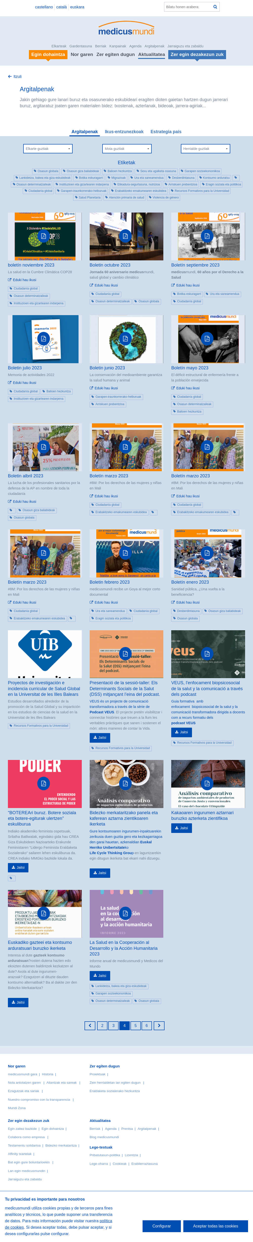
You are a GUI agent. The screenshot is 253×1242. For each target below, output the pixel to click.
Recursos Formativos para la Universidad (202, 191)
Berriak (100, 46)
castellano (44, 7)
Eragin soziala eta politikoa (223, 184)
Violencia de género (166, 197)
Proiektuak (97, 1074)
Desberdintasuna (183, 178)
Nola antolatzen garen (24, 1082)
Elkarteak (59, 46)
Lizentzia (131, 1155)
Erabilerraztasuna (144, 1164)
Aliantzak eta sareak (61, 1082)
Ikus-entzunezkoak (124, 131)
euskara (77, 7)
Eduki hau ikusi (24, 280)
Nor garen (82, 54)
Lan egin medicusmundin (26, 1171)
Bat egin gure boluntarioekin (29, 1162)
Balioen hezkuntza (119, 171)
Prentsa (127, 1129)
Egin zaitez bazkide (22, 1129)
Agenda (135, 46)
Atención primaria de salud (126, 197)
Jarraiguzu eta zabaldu (186, 46)
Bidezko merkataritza (61, 1145)
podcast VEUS (183, 723)
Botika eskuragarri (91, 178)
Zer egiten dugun (115, 54)
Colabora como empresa (26, 1137)
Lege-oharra (99, 1164)
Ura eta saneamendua (149, 178)
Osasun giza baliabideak (83, 171)
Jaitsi (102, 737)
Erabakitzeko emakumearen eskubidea (140, 191)
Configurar (161, 1226)
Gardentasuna (80, 46)
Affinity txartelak (20, 1154)
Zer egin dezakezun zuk (28, 1120)
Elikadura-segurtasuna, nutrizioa (138, 184)
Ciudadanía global (40, 191)
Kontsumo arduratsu (216, 178)
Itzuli (17, 76)
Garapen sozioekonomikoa (202, 171)
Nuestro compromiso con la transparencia (39, 1099)
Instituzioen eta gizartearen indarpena (84, 184)
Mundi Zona (17, 1108)
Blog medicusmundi (104, 1137)
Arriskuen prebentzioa (183, 184)
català (61, 7)
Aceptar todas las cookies (215, 1226)
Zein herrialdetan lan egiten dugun (115, 1082)
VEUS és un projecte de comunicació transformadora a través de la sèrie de (120, 704)
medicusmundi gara (22, 1074)
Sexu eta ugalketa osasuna (158, 171)
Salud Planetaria (90, 197)
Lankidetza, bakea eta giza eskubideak (44, 178)
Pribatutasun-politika (105, 1155)
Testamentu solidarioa (24, 1145)
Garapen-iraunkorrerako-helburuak (83, 191)
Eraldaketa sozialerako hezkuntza (115, 1091)
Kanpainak (117, 46)
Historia (47, 1074)
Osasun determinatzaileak (34, 184)
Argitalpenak (154, 46)
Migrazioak (118, 178)
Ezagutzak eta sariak (23, 1091)
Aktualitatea (151, 54)
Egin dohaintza (53, 1129)
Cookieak (120, 1164)
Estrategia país (165, 131)
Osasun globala (48, 171)
